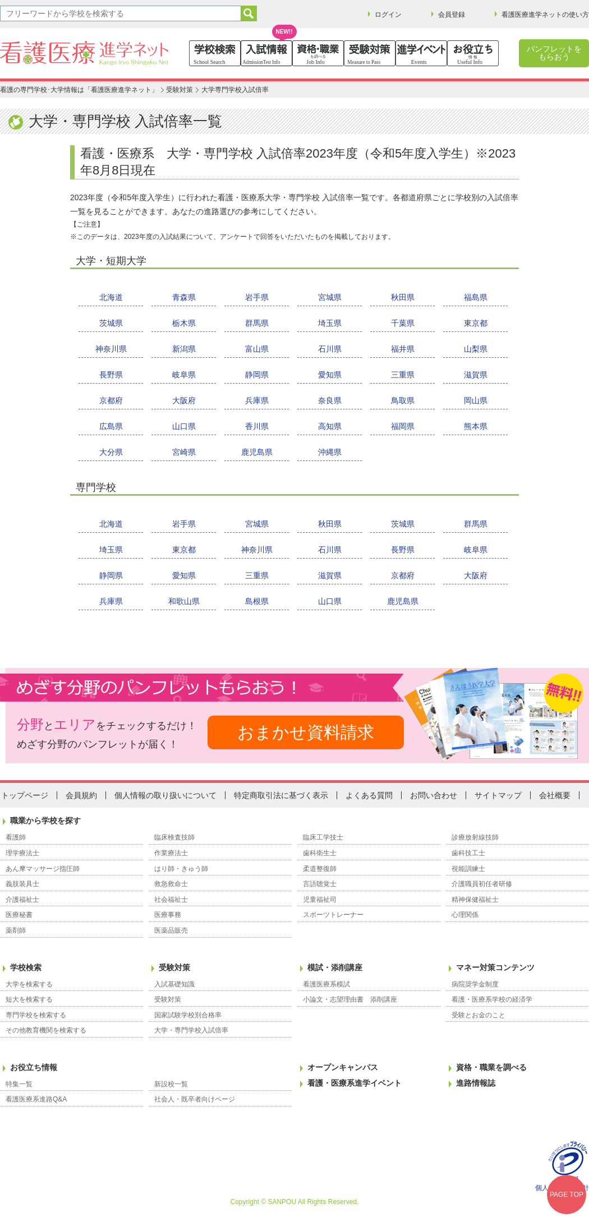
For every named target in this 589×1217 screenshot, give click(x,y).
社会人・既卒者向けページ (194, 1099)
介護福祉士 (22, 899)
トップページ (24, 795)
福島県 (475, 297)
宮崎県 (184, 452)
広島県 (111, 426)
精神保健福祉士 (475, 899)
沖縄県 (330, 452)
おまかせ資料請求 (305, 732)
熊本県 (475, 426)
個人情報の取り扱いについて (165, 795)
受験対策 (179, 90)
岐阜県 (184, 374)
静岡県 (257, 374)
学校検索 (26, 967)
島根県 (257, 601)
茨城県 (111, 323)
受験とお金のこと (478, 1015)
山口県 (184, 426)
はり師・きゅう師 (181, 869)
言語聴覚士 (320, 884)
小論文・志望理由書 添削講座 (350, 999)
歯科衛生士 (320, 853)
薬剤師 (16, 930)
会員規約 (81, 795)
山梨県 (475, 348)
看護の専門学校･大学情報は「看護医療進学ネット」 (79, 90)
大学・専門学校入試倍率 (191, 1030)
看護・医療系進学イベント (354, 1082)
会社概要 (554, 795)
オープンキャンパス (342, 1067)
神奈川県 (111, 348)
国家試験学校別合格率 (188, 1015)
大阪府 (184, 400)
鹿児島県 (257, 452)
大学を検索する (29, 984)
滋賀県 (475, 374)
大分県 (111, 452)
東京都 (475, 323)
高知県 (330, 426)
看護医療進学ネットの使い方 (545, 14)
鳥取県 (403, 400)
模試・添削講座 (334, 967)
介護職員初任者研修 (482, 884)
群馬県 (257, 323)
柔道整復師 (320, 869)
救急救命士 (171, 884)
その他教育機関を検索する (46, 1030)
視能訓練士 (468, 869)
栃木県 (184, 323)
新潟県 (184, 348)
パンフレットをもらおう (554, 52)
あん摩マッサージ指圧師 (43, 869)
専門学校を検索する (36, 1015)
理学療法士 (22, 853)
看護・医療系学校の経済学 (492, 999)
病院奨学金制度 (475, 984)
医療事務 (167, 915)
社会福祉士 (171, 899)
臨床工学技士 (323, 837)
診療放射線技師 (475, 837)
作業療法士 (171, 853)
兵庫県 (257, 400)
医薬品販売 (171, 930)
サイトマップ (498, 795)
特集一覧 (19, 1084)
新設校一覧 (171, 1084)
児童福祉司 (320, 899)
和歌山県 (184, 601)
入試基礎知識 (174, 984)
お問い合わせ (433, 795)
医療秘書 (19, 915)
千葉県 (403, 323)
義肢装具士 (22, 884)
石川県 (330, 348)
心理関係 (465, 915)
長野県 (111, 374)
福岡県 (403, 426)
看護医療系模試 (326, 984)
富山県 (257, 348)
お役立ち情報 (33, 1067)
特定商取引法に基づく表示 (281, 795)
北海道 (111, 297)
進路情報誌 (475, 1082)
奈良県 (330, 400)
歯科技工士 (468, 853)
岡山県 (475, 400)
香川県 (257, 426)
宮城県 (330, 297)
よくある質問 (369, 795)
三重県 (403, 374)
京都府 (111, 400)
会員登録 (451, 14)
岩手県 (257, 297)
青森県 (184, 297)
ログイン (388, 14)
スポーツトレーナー (333, 915)
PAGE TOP (566, 1194)
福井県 (403, 348)
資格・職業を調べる (491, 1067)
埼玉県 (330, 323)
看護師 (16, 837)
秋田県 (403, 297)
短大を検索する (29, 999)
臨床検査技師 (174, 837)
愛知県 (330, 374)
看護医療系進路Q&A (36, 1099)
